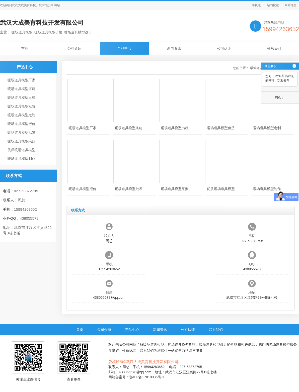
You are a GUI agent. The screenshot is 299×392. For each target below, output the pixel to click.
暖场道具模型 (153, 344)
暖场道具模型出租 (21, 97)
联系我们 (274, 48)
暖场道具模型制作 (21, 159)
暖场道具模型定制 (21, 115)
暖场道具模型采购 (21, 141)
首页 (24, 48)
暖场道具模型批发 (21, 132)
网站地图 (291, 5)
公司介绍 (74, 48)
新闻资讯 (174, 48)
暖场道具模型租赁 (21, 106)
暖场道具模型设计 (213, 344)
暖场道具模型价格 (182, 344)
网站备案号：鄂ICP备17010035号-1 (136, 377)
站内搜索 (273, 5)
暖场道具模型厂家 (21, 80)
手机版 (256, 5)
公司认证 (224, 48)
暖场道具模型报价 (21, 124)
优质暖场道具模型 (21, 150)
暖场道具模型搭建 (21, 89)
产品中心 (124, 48)
